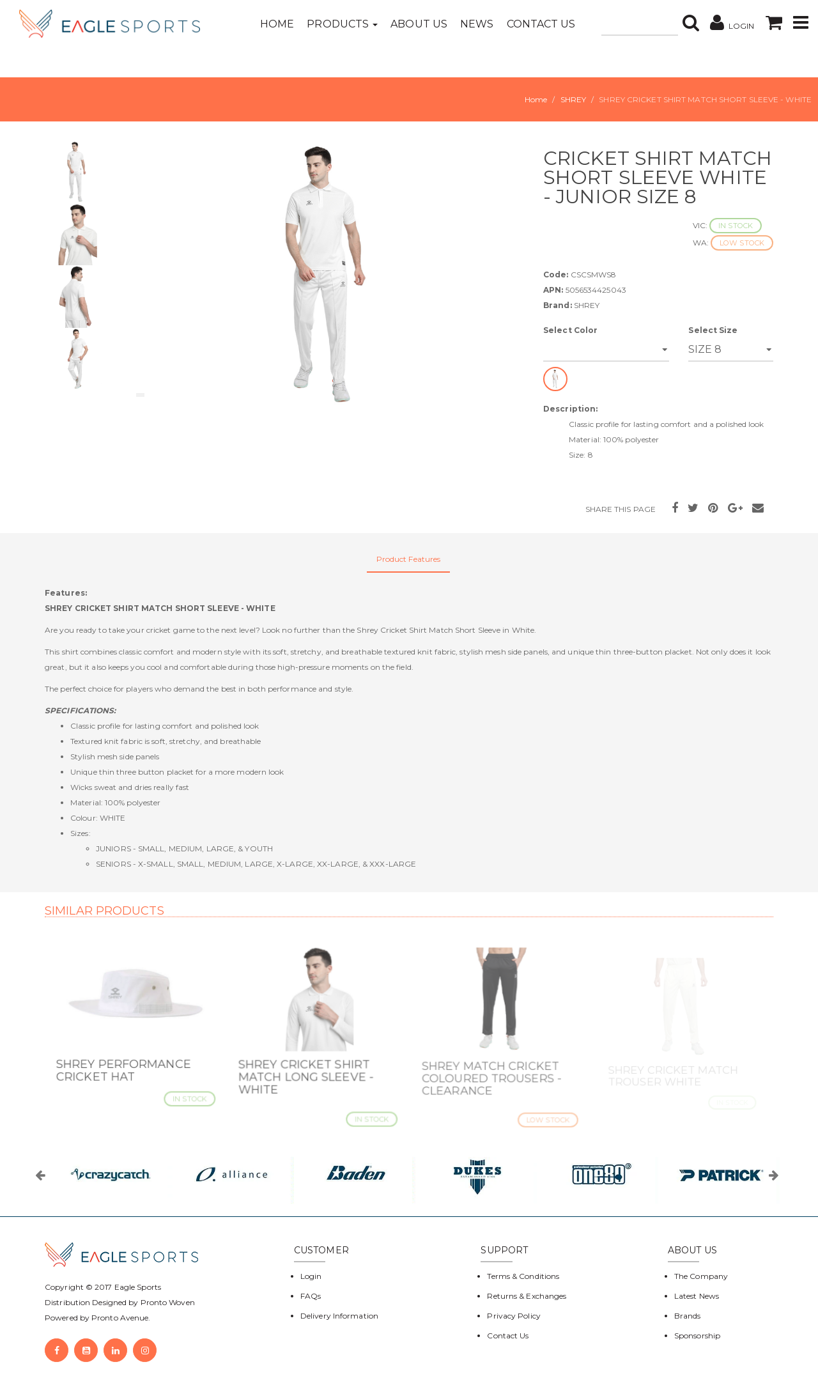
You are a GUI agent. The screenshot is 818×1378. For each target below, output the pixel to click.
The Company (701, 1276)
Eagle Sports (136, 1287)
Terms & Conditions (523, 1276)
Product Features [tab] (408, 559)
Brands (687, 1315)
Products (342, 24)
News (476, 24)
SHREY (573, 99)
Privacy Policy (513, 1315)
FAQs (310, 1296)
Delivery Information (339, 1315)
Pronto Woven (168, 1302)
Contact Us (541, 24)
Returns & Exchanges (526, 1296)
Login (311, 1276)
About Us (418, 24)
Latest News (696, 1296)
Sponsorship (697, 1335)
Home (277, 24)
